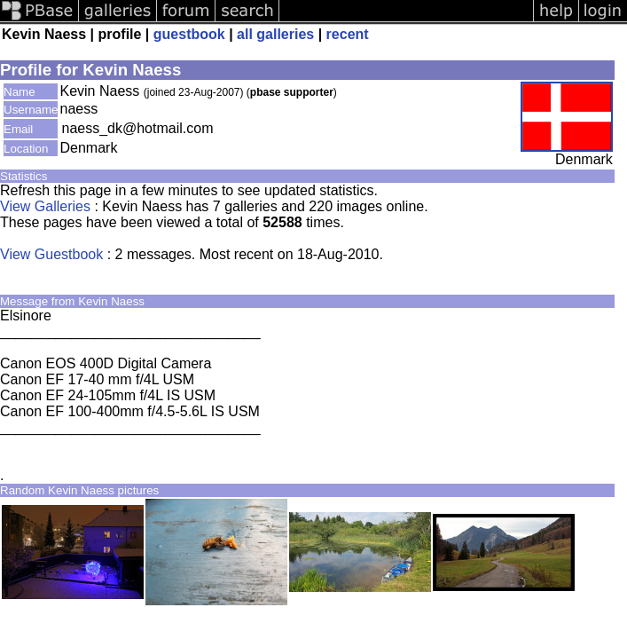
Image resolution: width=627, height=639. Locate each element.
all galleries (275, 34)
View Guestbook (51, 254)
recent (347, 34)
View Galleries (45, 206)
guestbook (189, 34)
